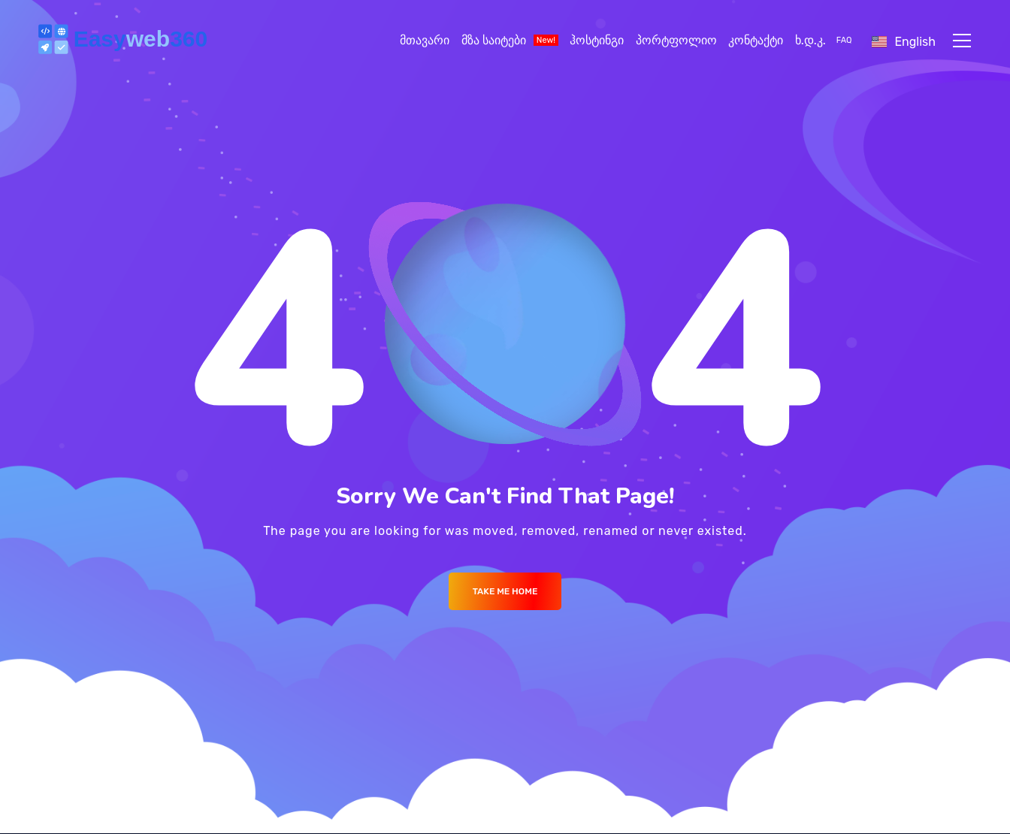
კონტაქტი (755, 40)
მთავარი (424, 40)
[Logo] (125, 40)
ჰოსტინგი (597, 40)
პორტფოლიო (676, 40)
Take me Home (505, 591)
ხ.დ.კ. (825, 40)
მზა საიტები (509, 40)
